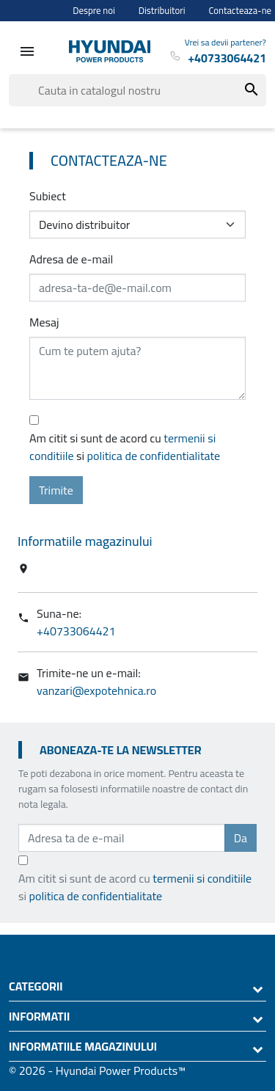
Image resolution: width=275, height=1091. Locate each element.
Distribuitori (162, 11)
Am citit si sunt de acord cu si (124, 446)
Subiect (47, 196)
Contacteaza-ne (240, 11)
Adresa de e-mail (71, 259)
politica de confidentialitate (154, 456)
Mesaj (44, 322)
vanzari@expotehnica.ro (96, 690)
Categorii (35, 986)
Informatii (39, 1016)
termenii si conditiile (202, 878)
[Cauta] (137, 90)
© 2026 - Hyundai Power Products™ (97, 1070)
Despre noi (94, 11)
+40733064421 (76, 631)
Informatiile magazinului (83, 1046)
